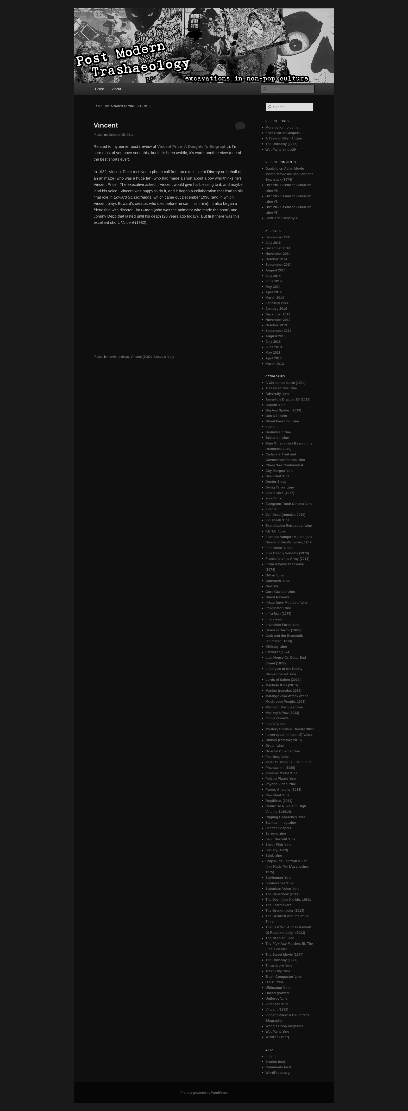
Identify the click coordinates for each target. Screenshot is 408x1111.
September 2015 (279, 237)
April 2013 (274, 358)
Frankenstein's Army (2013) (288, 559)
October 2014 (276, 259)
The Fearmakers (279, 905)
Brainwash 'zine (278, 432)
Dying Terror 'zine (280, 487)
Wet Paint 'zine (277, 1031)
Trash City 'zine (278, 971)
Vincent (106, 125)
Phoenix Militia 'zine (282, 773)
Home (99, 89)
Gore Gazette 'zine (280, 592)
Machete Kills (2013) (282, 685)
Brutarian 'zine (277, 438)
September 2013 (279, 331)
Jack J (271, 218)
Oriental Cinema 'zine (283, 751)
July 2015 (273, 243)
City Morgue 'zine (279, 471)
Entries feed (275, 1062)
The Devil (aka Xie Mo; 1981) (288, 900)
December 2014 (278, 248)
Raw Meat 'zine (278, 795)
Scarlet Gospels (278, 828)
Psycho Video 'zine (281, 784)
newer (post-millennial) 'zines (289, 735)
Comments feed (278, 1067)
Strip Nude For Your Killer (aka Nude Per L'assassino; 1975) (288, 866)
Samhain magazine (281, 822)
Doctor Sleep (276, 482)
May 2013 (273, 352)
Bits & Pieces (276, 416)
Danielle (272, 168)
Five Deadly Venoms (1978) (287, 553)
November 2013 (278, 320)
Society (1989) (277, 850)
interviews (274, 619)
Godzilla (272, 586)
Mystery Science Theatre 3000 (290, 729)
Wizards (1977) (277, 1037)
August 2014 (276, 270)
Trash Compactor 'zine (284, 977)
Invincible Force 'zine (283, 625)
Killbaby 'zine (276, 647)
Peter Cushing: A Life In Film (289, 762)
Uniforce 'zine (277, 998)
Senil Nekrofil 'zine (281, 839)
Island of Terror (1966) (283, 630)
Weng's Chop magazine (284, 1026)
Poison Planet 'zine (281, 778)
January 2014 (276, 308)
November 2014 (278, 254)
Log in (271, 1056)
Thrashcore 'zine (279, 965)
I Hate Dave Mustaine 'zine (287, 603)
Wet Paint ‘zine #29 (281, 149)
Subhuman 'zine (278, 877)
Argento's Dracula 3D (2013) (288, 399)
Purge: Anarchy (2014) (284, 789)
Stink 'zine (274, 856)
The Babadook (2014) (283, 894)
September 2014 (279, 264)
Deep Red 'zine (278, 476)
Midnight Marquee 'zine (284, 707)
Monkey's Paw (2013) (282, 713)
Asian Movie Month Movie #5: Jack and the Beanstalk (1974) (289, 174)
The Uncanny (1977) (282, 144)
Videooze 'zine (277, 1004)
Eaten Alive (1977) (280, 493)
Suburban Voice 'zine (282, 889)
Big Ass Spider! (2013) (284, 410)
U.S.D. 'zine (275, 982)
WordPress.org (278, 1073)
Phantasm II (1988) (280, 768)
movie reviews (118, 357)
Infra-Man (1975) (279, 613)
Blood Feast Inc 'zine (282, 421)
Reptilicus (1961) (279, 801)
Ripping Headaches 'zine (285, 817)
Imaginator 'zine (278, 608)
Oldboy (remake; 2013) (284, 740)
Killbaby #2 (290, 218)
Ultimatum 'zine (278, 987)
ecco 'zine (274, 498)
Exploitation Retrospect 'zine (289, 526)
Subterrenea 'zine (280, 883)
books (270, 427)
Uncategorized (277, 993)
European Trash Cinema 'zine (289, 504)
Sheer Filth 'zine (278, 845)
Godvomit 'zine (278, 581)
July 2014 (273, 276)
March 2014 (275, 298)
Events (271, 509)
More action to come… (284, 127)
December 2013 (278, 314)
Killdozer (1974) (278, 652)
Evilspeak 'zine (278, 520)
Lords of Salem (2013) (283, 680)
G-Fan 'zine (275, 575)
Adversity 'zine (277, 394)
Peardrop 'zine (277, 757)
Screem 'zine (276, 833)
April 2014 (274, 292)
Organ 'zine (275, 745)
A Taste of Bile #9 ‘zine (284, 138)
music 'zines (276, 724)
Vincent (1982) (141, 357)
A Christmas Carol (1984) (286, 383)
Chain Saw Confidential (284, 465)
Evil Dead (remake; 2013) (285, 515)
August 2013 (276, 336)
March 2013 (275, 364)
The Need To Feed (280, 938)
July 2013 (273, 342)
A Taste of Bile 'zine (281, 388)
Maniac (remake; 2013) (284, 691)
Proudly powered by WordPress (204, 1093)
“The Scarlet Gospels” (284, 133)
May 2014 (273, 287)
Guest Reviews (278, 597)
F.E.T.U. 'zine (276, 531)
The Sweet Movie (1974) (285, 954)
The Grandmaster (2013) (285, 910)
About (116, 89)
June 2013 (274, 347)
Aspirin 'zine (276, 405)
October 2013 (276, 325)
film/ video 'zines (279, 548)
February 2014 (277, 303)
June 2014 (274, 281)
